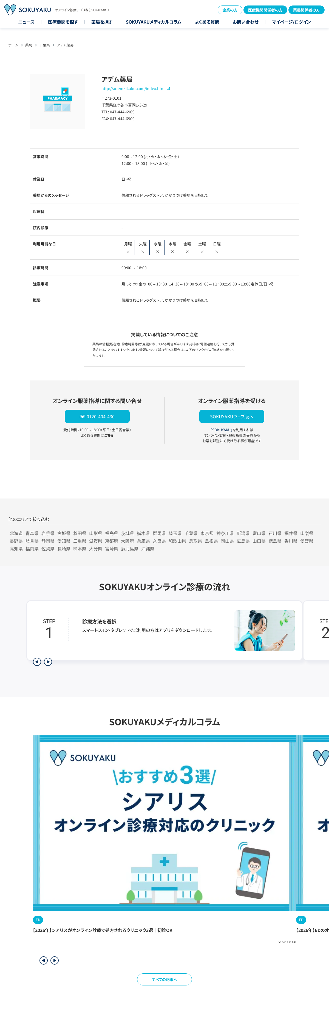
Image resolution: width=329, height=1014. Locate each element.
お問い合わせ (246, 21)
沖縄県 (147, 548)
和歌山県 (177, 540)
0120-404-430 (101, 416)
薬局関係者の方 (306, 10)
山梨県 (306, 533)
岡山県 (227, 540)
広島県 (243, 540)
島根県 (211, 540)
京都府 (111, 540)
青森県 (32, 533)
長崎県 (63, 548)
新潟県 (243, 533)
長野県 (16, 540)
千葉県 (44, 44)
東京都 (207, 533)
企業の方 (230, 10)
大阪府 (127, 540)
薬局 (28, 44)
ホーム (13, 44)
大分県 (95, 548)
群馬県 (159, 533)
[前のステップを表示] (37, 662)
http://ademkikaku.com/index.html (133, 88)
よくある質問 (207, 21)
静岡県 (48, 540)
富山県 (259, 533)
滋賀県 (95, 540)
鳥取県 (195, 540)
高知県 (16, 548)
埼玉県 (175, 533)
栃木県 (143, 533)
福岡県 (32, 548)
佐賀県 (48, 548)
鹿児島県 (129, 548)
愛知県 (63, 540)
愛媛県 (306, 540)
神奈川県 (225, 533)
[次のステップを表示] (48, 662)
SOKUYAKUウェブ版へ (231, 416)
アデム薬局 (65, 44)
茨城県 (127, 533)
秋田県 (79, 533)
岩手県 (48, 533)
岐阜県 (32, 540)
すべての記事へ (164, 979)
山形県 (95, 533)
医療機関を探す (63, 21)
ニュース (26, 21)
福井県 (290, 533)
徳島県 (275, 540)
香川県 (290, 540)
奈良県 (159, 540)
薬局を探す (101, 21)
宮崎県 (111, 548)
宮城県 (63, 533)
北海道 (16, 533)
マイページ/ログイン (291, 21)
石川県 (275, 533)
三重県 (79, 540)
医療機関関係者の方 (265, 10)
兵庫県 (143, 540)
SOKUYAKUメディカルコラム (153, 21)
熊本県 (79, 548)
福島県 (111, 533)
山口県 (259, 540)
